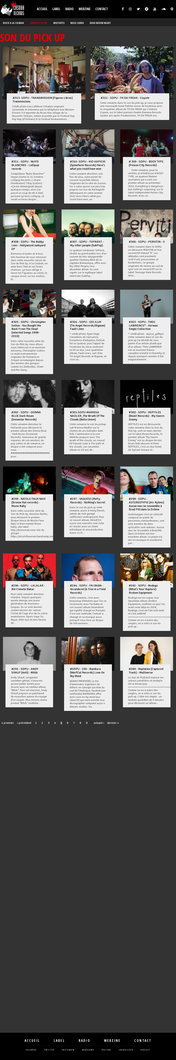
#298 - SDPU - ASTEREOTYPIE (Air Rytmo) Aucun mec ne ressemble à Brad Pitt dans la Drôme (146, 504)
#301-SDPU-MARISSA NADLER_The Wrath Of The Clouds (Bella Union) (87, 415)
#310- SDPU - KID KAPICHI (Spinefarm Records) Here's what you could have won (87, 165)
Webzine (85, 9)
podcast (145, 1050)
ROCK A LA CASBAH (13, 23)
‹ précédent (24, 723)
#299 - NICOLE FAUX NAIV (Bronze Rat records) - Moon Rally (28, 502)
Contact (101, 9)
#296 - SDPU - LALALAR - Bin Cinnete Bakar (28, 587)
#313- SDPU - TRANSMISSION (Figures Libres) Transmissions (43, 99)
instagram (68, 1050)
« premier (7, 723)
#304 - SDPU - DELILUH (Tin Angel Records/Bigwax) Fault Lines (87, 325)
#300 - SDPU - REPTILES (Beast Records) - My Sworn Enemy (146, 415)
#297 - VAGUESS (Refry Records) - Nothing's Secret (87, 500)
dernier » (113, 723)
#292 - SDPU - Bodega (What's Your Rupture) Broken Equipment (143, 589)
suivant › (99, 723)
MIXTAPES (59, 23)
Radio (69, 9)
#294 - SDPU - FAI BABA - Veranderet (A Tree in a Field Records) (88, 589)
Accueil (42, 9)
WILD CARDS (77, 23)
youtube (106, 1050)
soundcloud (126, 1050)
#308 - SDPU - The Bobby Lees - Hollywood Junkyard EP (28, 245)
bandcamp (88, 1050)
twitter (49, 1050)
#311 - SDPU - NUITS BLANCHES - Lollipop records (25, 165)
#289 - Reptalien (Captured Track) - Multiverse (146, 670)
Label (56, 9)
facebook (31, 1050)
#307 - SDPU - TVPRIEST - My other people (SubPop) (87, 243)
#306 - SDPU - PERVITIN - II (147, 242)
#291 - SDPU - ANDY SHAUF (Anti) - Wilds (24, 670)
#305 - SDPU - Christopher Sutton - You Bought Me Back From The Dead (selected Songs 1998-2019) (28, 329)
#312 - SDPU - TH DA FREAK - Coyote (125, 98)
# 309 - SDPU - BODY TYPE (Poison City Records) (146, 163)
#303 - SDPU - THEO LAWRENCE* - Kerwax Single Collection (143, 325)
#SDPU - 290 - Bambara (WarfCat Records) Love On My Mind (87, 672)
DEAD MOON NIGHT (100, 23)
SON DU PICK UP (38, 23)
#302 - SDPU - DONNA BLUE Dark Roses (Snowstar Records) (26, 415)
